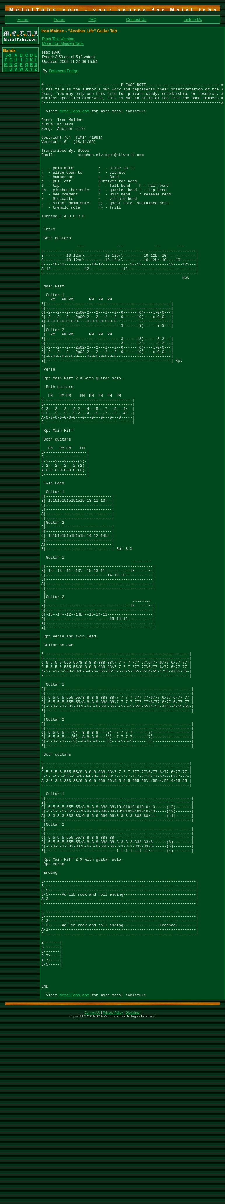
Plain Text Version (58, 38)
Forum (59, 19)
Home (22, 19)
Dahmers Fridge (63, 71)
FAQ (92, 19)
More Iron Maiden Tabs (63, 43)
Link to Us (193, 19)
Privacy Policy (113, 1196)
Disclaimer (133, 1196)
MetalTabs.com (74, 117)
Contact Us (136, 19)
